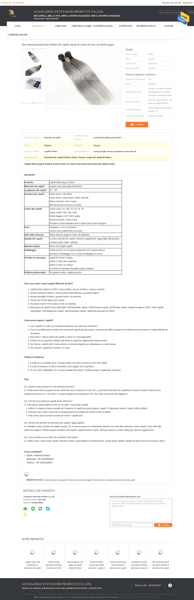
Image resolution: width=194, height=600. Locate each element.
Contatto (139, 124)
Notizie (169, 26)
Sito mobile (39, 597)
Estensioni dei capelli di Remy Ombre (90, 480)
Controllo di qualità (104, 26)
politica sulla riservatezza (54, 597)
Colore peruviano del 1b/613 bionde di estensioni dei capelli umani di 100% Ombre (118, 568)
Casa (17, 26)
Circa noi (60, 26)
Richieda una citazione (171, 3)
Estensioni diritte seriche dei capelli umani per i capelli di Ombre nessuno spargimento (96, 568)
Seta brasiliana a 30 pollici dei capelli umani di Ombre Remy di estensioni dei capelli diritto (75, 568)
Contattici (125, 26)
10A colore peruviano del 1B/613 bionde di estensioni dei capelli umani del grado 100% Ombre (160, 568)
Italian (189, 3)
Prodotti (39, 26)
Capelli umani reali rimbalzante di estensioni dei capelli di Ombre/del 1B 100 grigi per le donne (32, 568)
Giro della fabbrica (82, 26)
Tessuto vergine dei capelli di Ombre (59, 480)
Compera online (18, 35)
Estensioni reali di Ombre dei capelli (120, 480)
